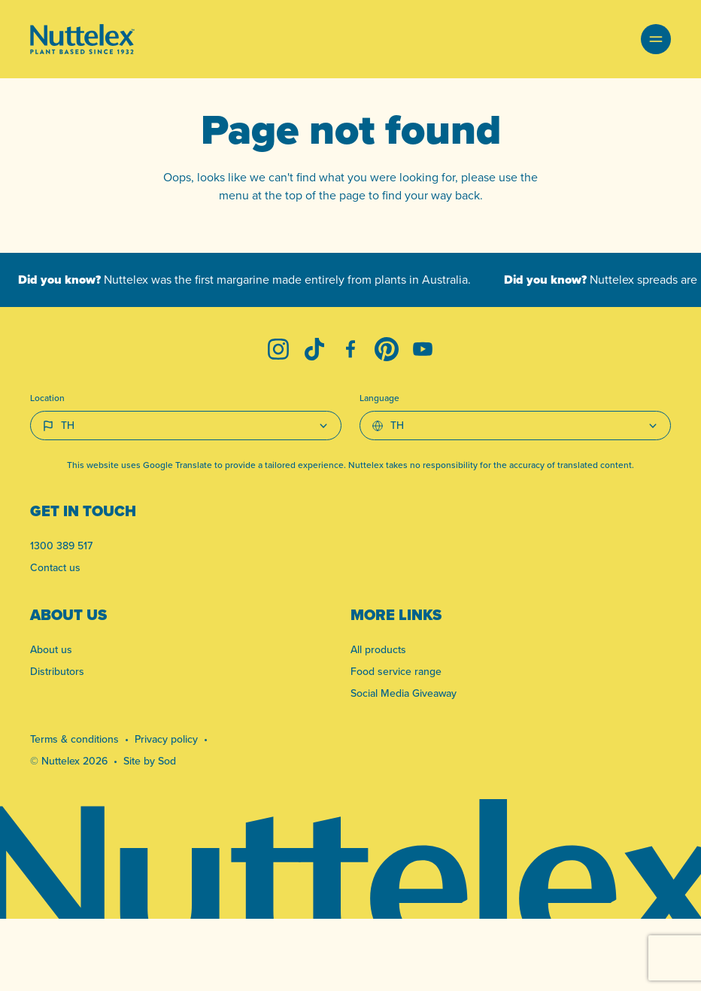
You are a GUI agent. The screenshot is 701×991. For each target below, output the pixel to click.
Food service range (396, 671)
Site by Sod (149, 760)
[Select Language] (515, 425)
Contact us (55, 567)
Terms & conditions (74, 738)
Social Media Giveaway (403, 693)
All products (378, 649)
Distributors (57, 671)
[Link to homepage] (82, 39)
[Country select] (185, 425)
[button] (656, 39)
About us (51, 649)
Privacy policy (166, 738)
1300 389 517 (61, 545)
